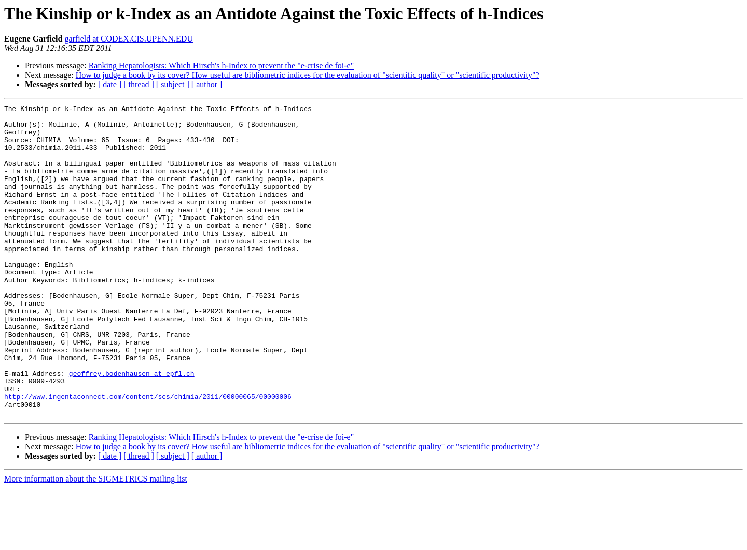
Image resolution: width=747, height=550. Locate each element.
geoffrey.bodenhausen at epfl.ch (132, 427)
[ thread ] (138, 84)
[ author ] (207, 84)
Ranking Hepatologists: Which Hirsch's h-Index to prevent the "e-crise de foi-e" (221, 65)
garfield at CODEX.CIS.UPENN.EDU (128, 38)
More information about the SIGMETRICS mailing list (95, 541)
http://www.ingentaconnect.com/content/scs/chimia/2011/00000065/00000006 (148, 455)
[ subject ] (172, 84)
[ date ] (109, 84)
